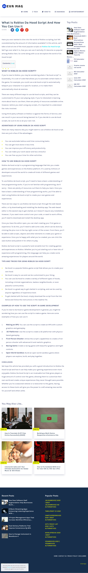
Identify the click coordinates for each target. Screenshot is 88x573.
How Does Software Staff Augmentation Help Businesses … (76, 31)
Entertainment (76, 12)
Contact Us (63, 556)
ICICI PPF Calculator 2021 (80, 79)
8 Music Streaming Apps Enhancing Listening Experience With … (21, 511)
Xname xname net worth (79, 66)
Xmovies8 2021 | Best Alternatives (80, 38)
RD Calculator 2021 (79, 73)
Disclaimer (82, 556)
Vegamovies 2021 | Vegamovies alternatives (52, 543)
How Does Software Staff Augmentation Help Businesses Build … (20, 502)
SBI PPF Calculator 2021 (80, 85)
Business (60, 12)
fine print (9, 567)
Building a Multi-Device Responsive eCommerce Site (47, 434)
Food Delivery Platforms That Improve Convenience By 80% (20, 527)
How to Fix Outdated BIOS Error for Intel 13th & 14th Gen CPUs (48, 468)
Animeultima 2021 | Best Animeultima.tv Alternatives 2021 (76, 45)
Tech (35, 12)
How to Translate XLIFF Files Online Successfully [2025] (15, 434)
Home (24, 12)
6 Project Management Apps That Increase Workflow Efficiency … (21, 519)
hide (12, 63)
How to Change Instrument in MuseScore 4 (20, 535)
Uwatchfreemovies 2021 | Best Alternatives (53, 518)
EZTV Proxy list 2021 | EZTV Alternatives (51, 526)
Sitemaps (83, 564)
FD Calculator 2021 (79, 60)
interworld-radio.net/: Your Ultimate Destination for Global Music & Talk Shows (16, 469)
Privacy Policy (73, 556)
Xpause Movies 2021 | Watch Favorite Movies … (76, 54)
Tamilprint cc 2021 (53, 511)
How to (46, 12)
